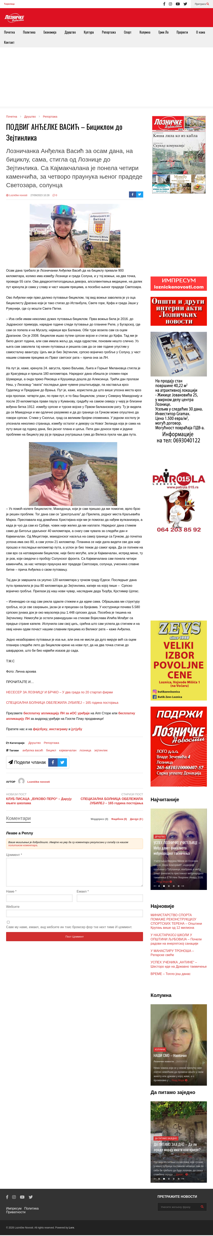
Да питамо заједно (166, 1139)
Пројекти (182, 32)
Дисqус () (136, 819)
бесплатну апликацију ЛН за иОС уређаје (56, 713)
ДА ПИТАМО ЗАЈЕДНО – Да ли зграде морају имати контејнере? (177, 1147)
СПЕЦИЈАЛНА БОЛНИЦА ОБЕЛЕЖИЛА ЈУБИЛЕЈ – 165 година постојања (62, 702)
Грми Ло (163, 32)
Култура (89, 32)
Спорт (127, 32)
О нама (200, 32)
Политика (29, 32)
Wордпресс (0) (100, 819)
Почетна (9, 32)
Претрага (202, 4)
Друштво (70, 32)
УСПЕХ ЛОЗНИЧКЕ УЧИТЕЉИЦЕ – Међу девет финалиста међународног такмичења (177, 849)
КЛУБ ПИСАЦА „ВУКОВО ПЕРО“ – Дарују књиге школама (39, 801)
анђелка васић (33, 750)
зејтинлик (100, 750)
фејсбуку (40, 729)
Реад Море (164, 882)
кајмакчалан (67, 750)
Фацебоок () (119, 819)
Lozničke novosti (16, 195)
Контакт (9, 42)
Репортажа (109, 32)
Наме (11, 896)
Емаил (83, 896)
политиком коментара (22, 845)
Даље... (182, 1175)
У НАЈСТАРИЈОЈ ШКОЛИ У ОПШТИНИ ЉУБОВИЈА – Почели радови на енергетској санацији (176, 940)
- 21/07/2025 (160, 1156)
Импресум (14, 1209)
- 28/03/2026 (181, 1062)
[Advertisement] (106, 77)
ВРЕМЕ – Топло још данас (170, 974)
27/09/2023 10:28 (40, 195)
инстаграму (58, 729)
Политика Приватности (22, 1211)
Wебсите (13, 911)
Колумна (145, 32)
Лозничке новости (164, 1062)
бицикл (51, 750)
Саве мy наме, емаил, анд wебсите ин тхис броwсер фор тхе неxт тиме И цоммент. (69, 932)
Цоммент (14, 855)
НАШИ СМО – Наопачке (170, 1056)
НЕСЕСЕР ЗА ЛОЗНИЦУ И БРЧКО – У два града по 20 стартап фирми (59, 692)
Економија (50, 32)
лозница (85, 750)
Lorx (71, 1228)
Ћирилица (9, 4)
